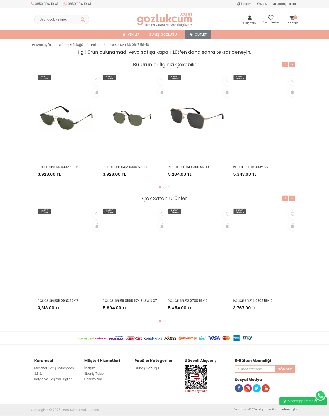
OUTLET (198, 34)
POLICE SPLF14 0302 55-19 (253, 300)
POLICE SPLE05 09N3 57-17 (58, 300)
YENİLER (131, 34)
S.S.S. (38, 373)
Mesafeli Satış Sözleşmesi (54, 368)
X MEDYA (251, 409)
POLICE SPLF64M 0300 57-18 (125, 167)
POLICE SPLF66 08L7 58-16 (129, 44)
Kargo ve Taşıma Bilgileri (53, 379)
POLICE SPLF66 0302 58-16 (58, 167)
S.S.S (262, 4)
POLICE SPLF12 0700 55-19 (187, 300)
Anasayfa (41, 44)
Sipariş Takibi (284, 4)
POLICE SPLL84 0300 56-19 (188, 167)
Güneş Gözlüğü (163, 34)
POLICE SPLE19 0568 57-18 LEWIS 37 (130, 300)
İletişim (244, 4)
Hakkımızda (93, 379)
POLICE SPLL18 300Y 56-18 (253, 167)
